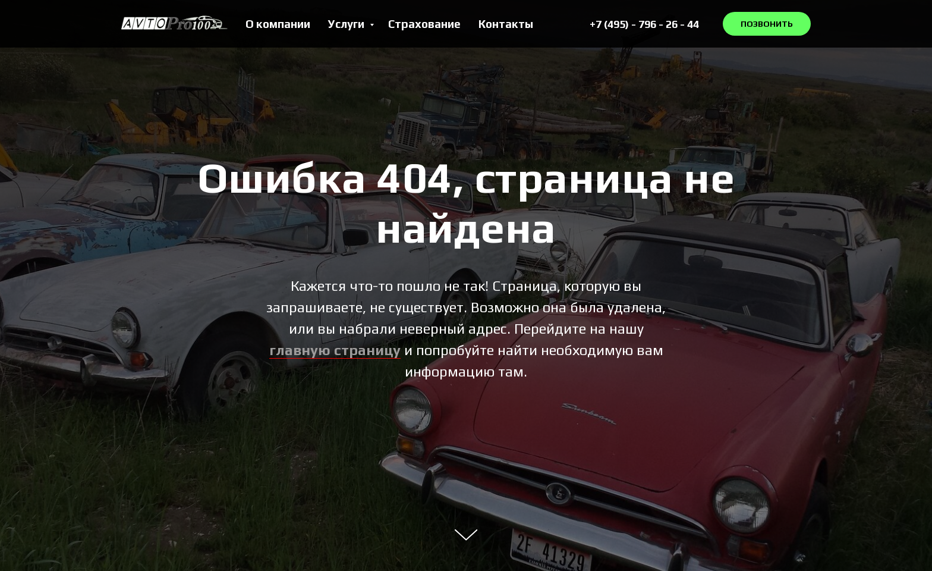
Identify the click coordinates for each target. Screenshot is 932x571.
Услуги (347, 23)
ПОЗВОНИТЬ (767, 24)
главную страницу (335, 350)
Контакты (505, 23)
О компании (277, 23)
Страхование (424, 23)
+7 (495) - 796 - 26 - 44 (644, 24)
